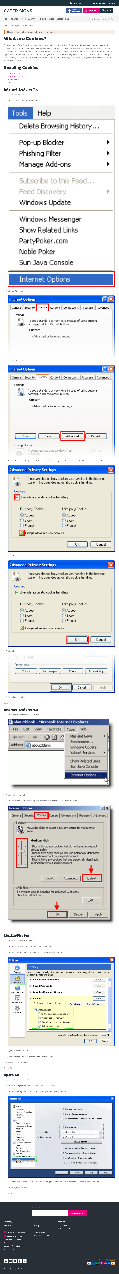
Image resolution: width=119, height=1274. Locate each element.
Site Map (36, 1226)
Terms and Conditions (12, 1240)
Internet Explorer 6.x (15, 77)
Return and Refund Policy (14, 1249)
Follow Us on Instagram (15, 1236)
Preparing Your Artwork (41, 1235)
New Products (47, 19)
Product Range (11, 19)
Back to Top (8, 703)
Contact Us (8, 1229)
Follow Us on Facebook (15, 1233)
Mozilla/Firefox (13, 80)
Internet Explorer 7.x (15, 73)
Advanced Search (39, 1232)
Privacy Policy (9, 1243)
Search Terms (38, 1229)
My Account (62, 1226)
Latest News (63, 19)
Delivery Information (12, 1246)
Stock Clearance (29, 19)
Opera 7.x (11, 83)
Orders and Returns (65, 1229)
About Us (7, 1226)
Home (6, 26)
